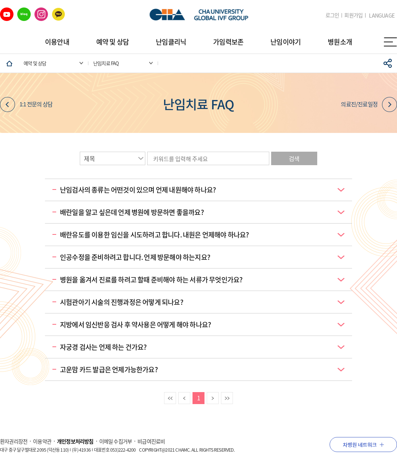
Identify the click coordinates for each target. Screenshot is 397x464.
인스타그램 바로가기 (41, 14)
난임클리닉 (171, 42)
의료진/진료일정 (369, 104)
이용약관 (42, 441)
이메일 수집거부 (115, 441)
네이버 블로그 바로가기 (24, 14)
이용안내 (57, 42)
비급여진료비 (151, 441)
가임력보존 (228, 42)
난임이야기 (285, 42)
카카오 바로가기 (58, 14)
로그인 (332, 15)
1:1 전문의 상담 (26, 104)
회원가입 (353, 15)
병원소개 (340, 42)
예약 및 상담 (112, 42)
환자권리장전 (13, 441)
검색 (294, 158)
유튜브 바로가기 (6, 14)
